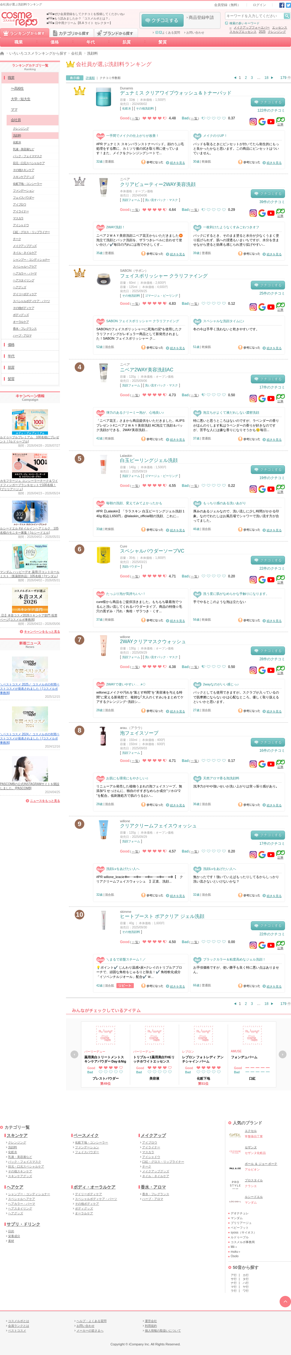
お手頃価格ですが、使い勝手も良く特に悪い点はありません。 (236, 970)
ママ (14, 109)
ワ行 (246, 1290)
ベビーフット (240, 1227)
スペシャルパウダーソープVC (152, 550)
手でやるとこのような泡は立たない (219, 602)
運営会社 (151, 1321)
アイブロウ (19, 204)
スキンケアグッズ (23, 176)
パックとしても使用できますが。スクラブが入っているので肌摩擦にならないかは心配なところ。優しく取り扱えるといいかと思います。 (236, 697)
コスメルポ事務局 (243, 1242)
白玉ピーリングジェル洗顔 (149, 460)
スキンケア (17, 1135)
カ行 (246, 1275)
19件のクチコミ (272, 478)
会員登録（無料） (227, 5)
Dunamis (126, 88)
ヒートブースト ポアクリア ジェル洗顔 (162, 916)
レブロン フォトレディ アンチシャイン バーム (203, 1059)
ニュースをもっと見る (45, 800)
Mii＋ (234, 1247)
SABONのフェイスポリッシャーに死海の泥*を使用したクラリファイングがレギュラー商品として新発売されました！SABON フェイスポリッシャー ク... (139, 333)
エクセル (251, 1130)
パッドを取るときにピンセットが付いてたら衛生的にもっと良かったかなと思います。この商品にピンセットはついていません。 (236, 148)
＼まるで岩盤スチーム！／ (121, 959)
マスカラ (18, 218)
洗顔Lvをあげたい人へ (118, 869)
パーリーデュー (94, 1051)
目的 (11, 1231)
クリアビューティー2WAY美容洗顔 (158, 184)
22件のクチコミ (272, 568)
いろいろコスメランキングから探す (38, 53)
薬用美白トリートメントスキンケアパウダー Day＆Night (105, 1059)
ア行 (234, 1275)
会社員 (76, 53)
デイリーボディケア (25, 294)
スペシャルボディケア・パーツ (31, 301)
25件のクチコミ (272, 293)
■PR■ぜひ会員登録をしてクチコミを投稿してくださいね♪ (85, 14)
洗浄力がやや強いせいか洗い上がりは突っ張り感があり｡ (235, 786)
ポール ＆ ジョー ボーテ (261, 1163)
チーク (17, 239)
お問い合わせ (195, 32)
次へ (282, 1054)
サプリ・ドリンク (23, 1224)
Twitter (288, 5)
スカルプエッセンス (243, 31)
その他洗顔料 (145, 108)
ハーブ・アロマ (22, 335)
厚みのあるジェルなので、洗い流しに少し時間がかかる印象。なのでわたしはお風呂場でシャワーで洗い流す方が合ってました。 (236, 515)
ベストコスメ (17, 1330)
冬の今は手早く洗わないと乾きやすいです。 (226, 329)
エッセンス (279, 27)
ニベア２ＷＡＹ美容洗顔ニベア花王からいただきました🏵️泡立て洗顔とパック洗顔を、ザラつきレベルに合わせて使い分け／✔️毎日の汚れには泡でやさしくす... (139, 240)
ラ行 (234, 1290)
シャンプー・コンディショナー (31, 259)
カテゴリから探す (72, 32)
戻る (74, 1054)
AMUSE (236, 1051)
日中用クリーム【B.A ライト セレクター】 (83, 23)
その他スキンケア (23, 170)
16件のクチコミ (272, 750)
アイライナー (21, 211)
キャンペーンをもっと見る (42, 631)
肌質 (126, 42)
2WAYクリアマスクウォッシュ (153, 641)
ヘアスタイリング (23, 280)
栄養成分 (14, 1236)
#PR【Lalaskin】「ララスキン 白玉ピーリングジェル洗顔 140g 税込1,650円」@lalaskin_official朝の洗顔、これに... (140, 513)
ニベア (125, 179)
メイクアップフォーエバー (252, 27)
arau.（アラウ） (132, 728)
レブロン (188, 1051)
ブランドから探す (116, 32)
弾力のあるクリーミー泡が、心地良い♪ (130, 412)
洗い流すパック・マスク (161, 200)
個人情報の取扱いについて (163, 1330)
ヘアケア (15, 1187)
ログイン (259, 5)
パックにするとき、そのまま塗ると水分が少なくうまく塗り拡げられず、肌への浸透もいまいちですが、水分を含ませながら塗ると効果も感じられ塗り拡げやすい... (236, 240)
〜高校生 (17, 88)
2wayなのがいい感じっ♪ (216, 684)
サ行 (234, 1279)
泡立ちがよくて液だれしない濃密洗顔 (226, 412)
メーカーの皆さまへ (90, 1330)
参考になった (152, 162)
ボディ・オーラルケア (95, 1187)
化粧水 (126, 108)
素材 (11, 1241)
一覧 (135, 118)
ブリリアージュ (241, 1223)
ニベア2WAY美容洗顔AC (146, 369)
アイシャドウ (21, 225)
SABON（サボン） (134, 270)
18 (266, 78)
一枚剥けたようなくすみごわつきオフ (226, 227)
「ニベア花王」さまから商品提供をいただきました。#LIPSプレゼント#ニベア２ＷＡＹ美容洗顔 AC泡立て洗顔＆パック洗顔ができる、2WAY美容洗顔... (140, 425)
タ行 (246, 1279)
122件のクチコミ (271, 110)
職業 (18, 42)
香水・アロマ (153, 1187)
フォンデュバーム (244, 1057)
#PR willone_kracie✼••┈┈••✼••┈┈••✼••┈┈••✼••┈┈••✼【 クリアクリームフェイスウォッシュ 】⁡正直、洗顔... (139, 879)
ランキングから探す (24, 32)
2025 (262, 31)
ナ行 (234, 1283)
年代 (90, 42)
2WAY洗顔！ (110, 227)
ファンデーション (23, 190)
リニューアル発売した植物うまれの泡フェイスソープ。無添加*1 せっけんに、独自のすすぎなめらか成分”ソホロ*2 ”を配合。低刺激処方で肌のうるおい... (139, 790)
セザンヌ (251, 1147)
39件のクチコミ (272, 202)
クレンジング (277, 31)
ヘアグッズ (19, 287)
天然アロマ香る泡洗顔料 (216, 778)
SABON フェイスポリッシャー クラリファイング (137, 321)
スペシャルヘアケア (25, 266)
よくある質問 (167, 32)
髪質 (162, 42)
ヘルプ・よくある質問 (91, 1321)
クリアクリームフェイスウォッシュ (158, 825)
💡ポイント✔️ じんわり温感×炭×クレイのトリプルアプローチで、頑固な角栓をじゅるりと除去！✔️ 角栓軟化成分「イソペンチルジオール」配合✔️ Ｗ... (139, 972)
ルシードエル (254, 1196)
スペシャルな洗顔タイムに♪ (218, 321)
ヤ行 (246, 1286)
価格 (54, 42)
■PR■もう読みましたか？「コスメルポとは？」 (78, 18)
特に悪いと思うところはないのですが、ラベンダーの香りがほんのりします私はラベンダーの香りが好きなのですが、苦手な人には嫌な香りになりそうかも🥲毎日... (236, 425)
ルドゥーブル (240, 1237)
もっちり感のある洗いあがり (219, 503)
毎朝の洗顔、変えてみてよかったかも (129, 503)
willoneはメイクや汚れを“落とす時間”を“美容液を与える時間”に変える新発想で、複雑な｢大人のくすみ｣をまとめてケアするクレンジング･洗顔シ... (140, 697)
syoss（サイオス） (243, 1232)
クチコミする (163, 20)
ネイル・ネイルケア (25, 252)
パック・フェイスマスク (27, 156)
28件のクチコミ (272, 659)
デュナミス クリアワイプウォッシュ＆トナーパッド (176, 92)
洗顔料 (17, 135)
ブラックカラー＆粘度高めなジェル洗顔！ (229, 959)
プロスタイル (254, 1180)
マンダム (237, 1218)
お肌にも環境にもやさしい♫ (122, 778)
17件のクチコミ (272, 387)
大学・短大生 (20, 99)
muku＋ (236, 1251)
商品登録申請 (201, 17)
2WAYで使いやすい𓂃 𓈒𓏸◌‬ (121, 684)
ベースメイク (86, 1135)
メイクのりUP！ (210, 135)
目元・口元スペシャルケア (29, 163)
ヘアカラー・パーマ (25, 273)
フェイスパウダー (23, 197)
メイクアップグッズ (25, 245)
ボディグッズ (21, 314)
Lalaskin (126, 455)
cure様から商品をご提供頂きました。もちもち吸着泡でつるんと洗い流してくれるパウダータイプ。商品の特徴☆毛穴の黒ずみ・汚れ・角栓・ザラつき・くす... (139, 606)
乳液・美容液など (23, 149)
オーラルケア (21, 321)
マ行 (234, 1286)
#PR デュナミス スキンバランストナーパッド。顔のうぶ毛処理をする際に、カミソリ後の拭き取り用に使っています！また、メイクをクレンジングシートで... (140, 148)
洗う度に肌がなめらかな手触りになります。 (231, 594)
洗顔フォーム (131, 200)
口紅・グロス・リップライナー (31, 232)
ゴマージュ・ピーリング (161, 295)
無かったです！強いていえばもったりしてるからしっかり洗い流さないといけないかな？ (236, 879)
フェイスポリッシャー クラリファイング (164, 275)
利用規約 (151, 1325)
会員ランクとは (18, 1325)
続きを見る (177, 162)
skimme (125, 911)
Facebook (281, 5)
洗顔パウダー (131, 566)
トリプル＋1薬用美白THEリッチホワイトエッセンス (154, 1059)
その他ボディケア (23, 308)
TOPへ (285, 1301)
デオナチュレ (240, 1213)
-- (231, 27)
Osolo (234, 1256)
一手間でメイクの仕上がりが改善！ (127, 135)
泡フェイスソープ (139, 733)
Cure (123, 546)
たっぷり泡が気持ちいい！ (121, 594)
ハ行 (246, 1283)
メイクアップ (153, 1135)
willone (125, 637)
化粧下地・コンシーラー (27, 183)
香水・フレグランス (25, 328)
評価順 (90, 77)
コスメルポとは (18, 1321)
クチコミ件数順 (110, 77)
